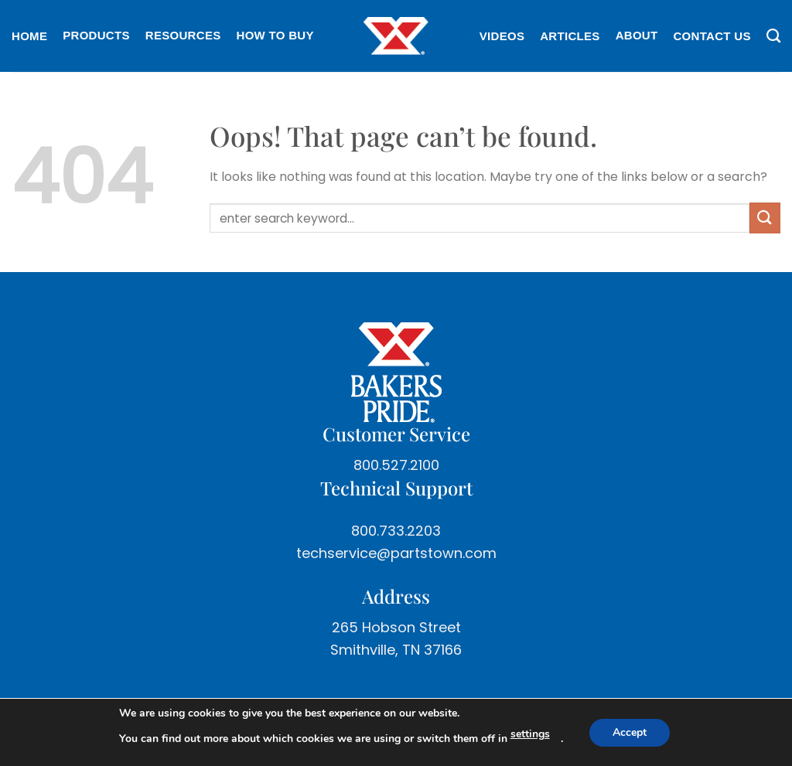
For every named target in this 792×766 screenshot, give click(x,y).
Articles (569, 36)
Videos (502, 36)
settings (530, 734)
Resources (183, 35)
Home (29, 36)
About (637, 35)
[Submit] (764, 218)
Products (96, 35)
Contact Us (711, 36)
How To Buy (275, 35)
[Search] (769, 36)
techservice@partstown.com (396, 553)
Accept (630, 732)
